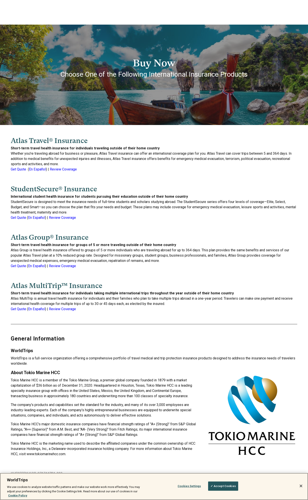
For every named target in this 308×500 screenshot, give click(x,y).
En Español (37, 169)
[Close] (301, 486)
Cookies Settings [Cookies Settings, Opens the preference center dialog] (189, 486)
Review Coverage (63, 169)
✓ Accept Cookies (223, 486)
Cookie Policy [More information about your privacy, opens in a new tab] (17, 495)
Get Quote (18, 169)
